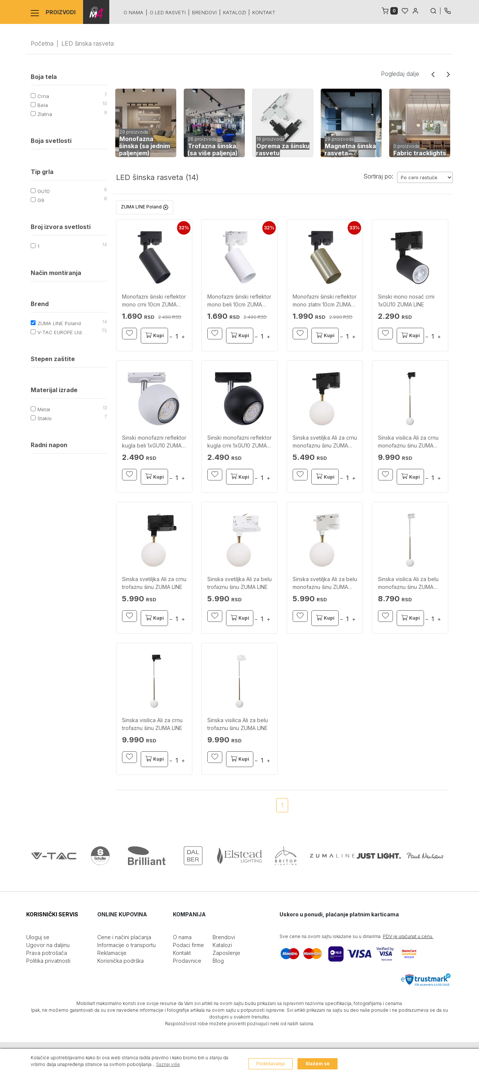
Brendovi (204, 12)
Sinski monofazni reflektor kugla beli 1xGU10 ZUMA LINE (154, 441)
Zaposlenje (226, 953)
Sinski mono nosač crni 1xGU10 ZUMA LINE (406, 300)
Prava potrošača (46, 953)
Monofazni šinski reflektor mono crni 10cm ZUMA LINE (154, 300)
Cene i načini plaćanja (124, 937)
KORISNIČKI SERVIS (52, 914)
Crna (43, 96)
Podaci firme (188, 945)
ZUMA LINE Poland (59, 323)
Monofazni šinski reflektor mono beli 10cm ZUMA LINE (239, 300)
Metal (43, 409)
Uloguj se (37, 937)
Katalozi (234, 12)
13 (105, 407)
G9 (40, 200)
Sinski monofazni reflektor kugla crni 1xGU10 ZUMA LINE (239, 441)
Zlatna (44, 114)
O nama (133, 12)
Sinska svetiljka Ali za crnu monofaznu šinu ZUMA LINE (325, 441)
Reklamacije (111, 953)
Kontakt (263, 12)
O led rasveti (168, 12)
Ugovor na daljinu (48, 945)
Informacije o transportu (126, 945)
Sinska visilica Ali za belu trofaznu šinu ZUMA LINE (237, 724)
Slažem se (317, 1063)
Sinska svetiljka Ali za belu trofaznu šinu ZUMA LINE (239, 583)
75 (104, 330)
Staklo (44, 418)
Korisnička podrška (120, 961)
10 (104, 103)
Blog (218, 961)
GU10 (43, 191)
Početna (42, 43)
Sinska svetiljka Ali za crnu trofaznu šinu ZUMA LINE (154, 583)
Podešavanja (270, 1063)
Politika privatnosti (48, 961)
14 (104, 244)
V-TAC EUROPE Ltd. (60, 332)
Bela (42, 105)
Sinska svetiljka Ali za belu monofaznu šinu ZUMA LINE (325, 583)
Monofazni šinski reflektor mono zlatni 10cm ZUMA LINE (325, 300)
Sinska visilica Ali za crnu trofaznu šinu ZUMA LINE (152, 724)
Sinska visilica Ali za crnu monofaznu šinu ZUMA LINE (408, 441)
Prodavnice (187, 961)
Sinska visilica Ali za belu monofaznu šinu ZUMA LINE (408, 583)
